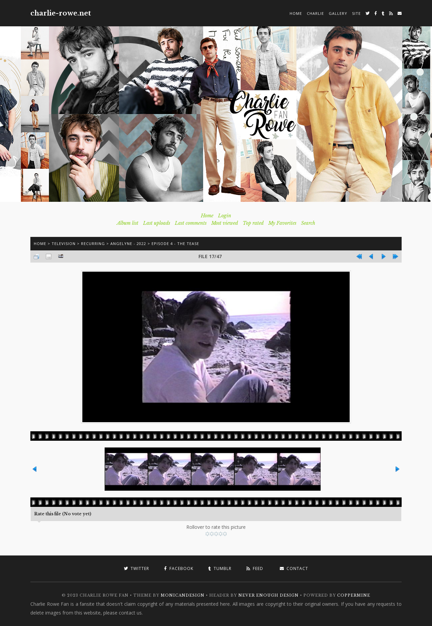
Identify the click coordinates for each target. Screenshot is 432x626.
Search (308, 223)
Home (296, 13)
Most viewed (224, 223)
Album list (127, 223)
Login (224, 216)
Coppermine (353, 595)
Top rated (253, 223)
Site (356, 13)
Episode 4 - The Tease (175, 243)
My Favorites (282, 223)
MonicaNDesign (183, 595)
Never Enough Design (268, 595)
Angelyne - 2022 (128, 243)
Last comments (191, 223)
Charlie (315, 13)
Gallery (338, 13)
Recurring (93, 243)
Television (64, 243)
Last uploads (156, 223)
